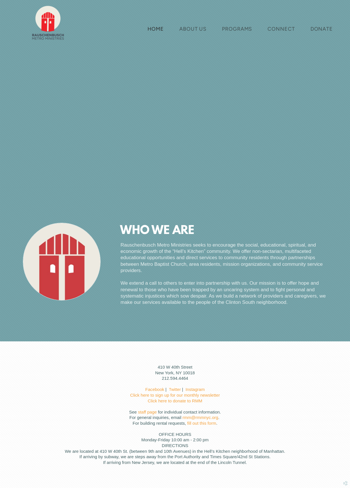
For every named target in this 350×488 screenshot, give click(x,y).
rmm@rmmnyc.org (200, 417)
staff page (147, 412)
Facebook (154, 389)
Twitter (175, 389)
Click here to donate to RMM (175, 400)
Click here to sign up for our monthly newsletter (175, 395)
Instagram (195, 389)
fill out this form (201, 423)
